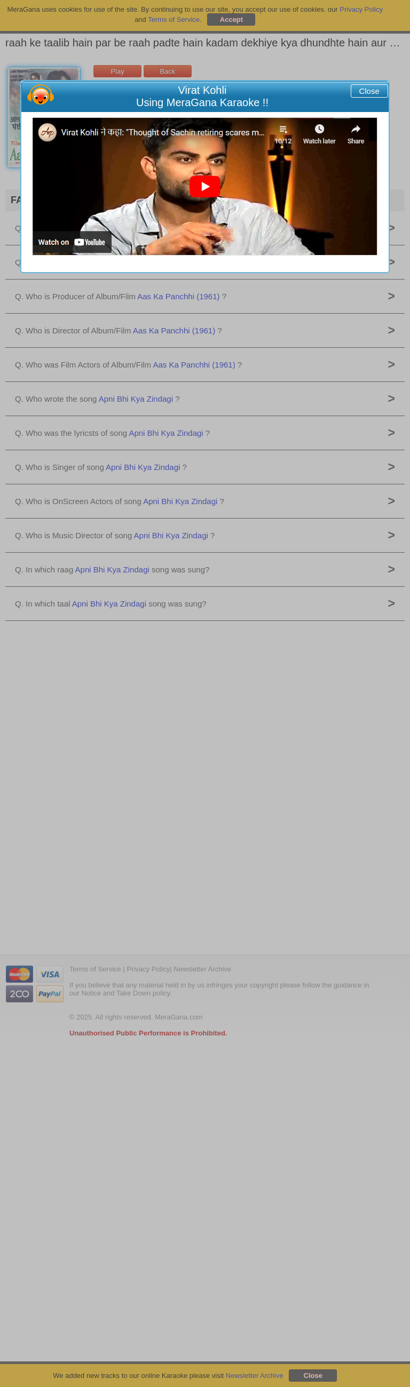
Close (369, 90)
